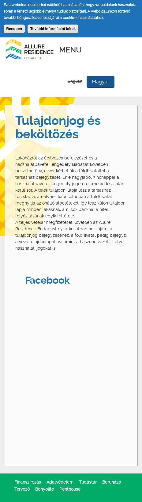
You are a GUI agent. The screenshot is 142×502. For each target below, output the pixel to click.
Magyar (100, 82)
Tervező (22, 489)
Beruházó (111, 482)
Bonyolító (44, 489)
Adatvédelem (60, 482)
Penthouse (69, 489)
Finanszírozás (27, 482)
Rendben (14, 29)
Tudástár (88, 482)
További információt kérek (53, 29)
